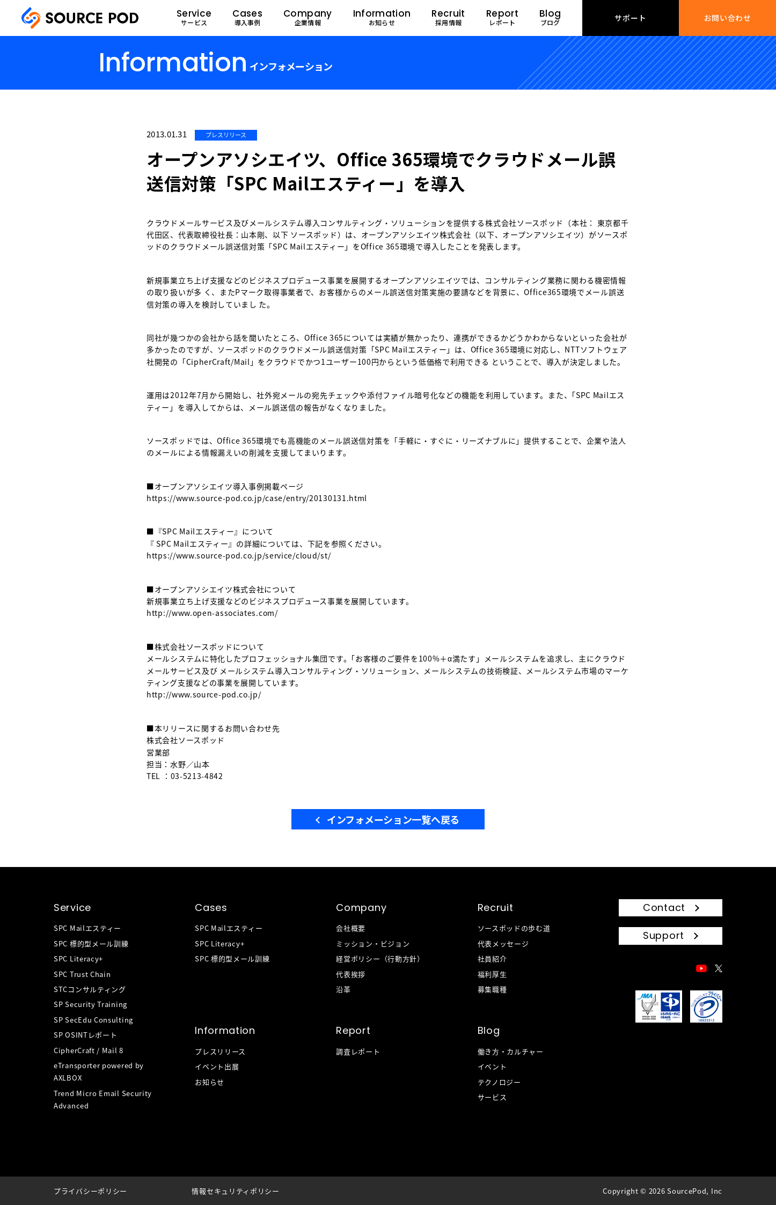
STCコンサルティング (90, 989)
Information (225, 1030)
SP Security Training (90, 1004)
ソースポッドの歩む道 (514, 928)
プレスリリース (220, 1051)
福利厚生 (492, 974)
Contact (664, 907)
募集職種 (492, 989)
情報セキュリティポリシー (235, 1191)
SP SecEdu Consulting (93, 1020)
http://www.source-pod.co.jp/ (204, 694)
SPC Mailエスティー (87, 928)
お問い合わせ (727, 17)
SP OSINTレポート (85, 1035)
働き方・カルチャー (511, 1051)
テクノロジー (499, 1082)
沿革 (343, 989)
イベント (492, 1066)
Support (663, 935)
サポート (630, 17)
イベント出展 (217, 1066)
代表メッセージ (503, 943)
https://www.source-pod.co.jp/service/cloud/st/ (239, 555)
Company (361, 907)
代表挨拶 (350, 974)
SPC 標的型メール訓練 (91, 943)
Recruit (496, 907)
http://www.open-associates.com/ (212, 612)
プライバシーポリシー (90, 1191)
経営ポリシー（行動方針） (380, 958)
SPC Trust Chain (82, 974)
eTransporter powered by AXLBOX (99, 1071)
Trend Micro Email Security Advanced (103, 1099)
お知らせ (209, 1082)
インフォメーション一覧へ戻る (393, 819)
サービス (492, 1097)
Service (72, 907)
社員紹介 (492, 958)
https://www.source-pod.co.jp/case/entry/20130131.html (257, 498)
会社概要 (350, 928)
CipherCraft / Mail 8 (88, 1050)
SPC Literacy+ (78, 958)
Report (353, 1030)
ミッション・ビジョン (372, 943)
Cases (211, 907)
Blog (489, 1030)
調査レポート (358, 1051)
